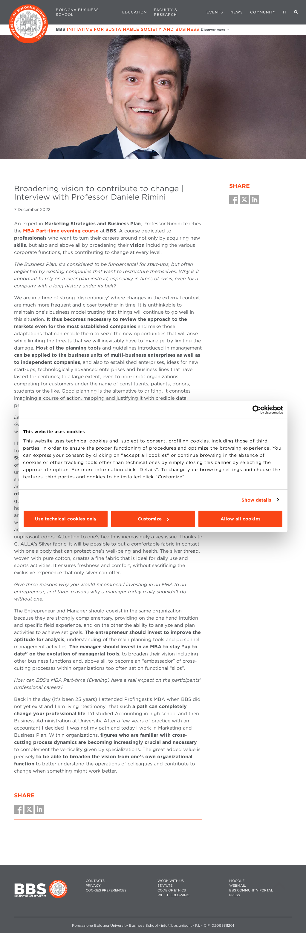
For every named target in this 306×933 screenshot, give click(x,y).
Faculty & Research (165, 12)
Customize (153, 519)
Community (263, 12)
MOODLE (236, 881)
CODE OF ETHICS (171, 890)
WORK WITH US (170, 881)
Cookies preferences (106, 890)
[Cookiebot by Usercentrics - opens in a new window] (257, 409)
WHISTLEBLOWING (173, 895)
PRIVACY (93, 885)
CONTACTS (95, 881)
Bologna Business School (77, 12)
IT (285, 12)
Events (214, 12)
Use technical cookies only (66, 519)
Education (134, 12)
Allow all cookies (241, 519)
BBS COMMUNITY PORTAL (251, 890)
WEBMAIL (237, 885)
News (236, 12)
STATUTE (164, 885)
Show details (256, 499)
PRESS (234, 895)
